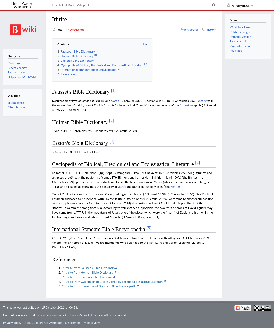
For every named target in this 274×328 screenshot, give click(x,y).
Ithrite (170, 208)
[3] (111, 141)
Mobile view (92, 322)
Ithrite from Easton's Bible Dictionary (89, 277)
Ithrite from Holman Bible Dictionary (89, 272)
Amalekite (186, 105)
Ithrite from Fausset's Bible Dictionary (90, 268)
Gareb (115, 100)
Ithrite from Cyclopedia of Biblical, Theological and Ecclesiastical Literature (114, 281)
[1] (113, 90)
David (206, 194)
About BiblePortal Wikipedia (43, 322)
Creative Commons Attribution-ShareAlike (66, 315)
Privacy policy (12, 322)
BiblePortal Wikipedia (22, 5)
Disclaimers (72, 322)
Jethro (122, 186)
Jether (56, 203)
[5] (149, 227)
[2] (111, 120)
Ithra (104, 203)
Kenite (174, 186)
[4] (197, 162)
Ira (103, 100)
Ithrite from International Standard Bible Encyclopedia (100, 286)
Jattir (201, 100)
